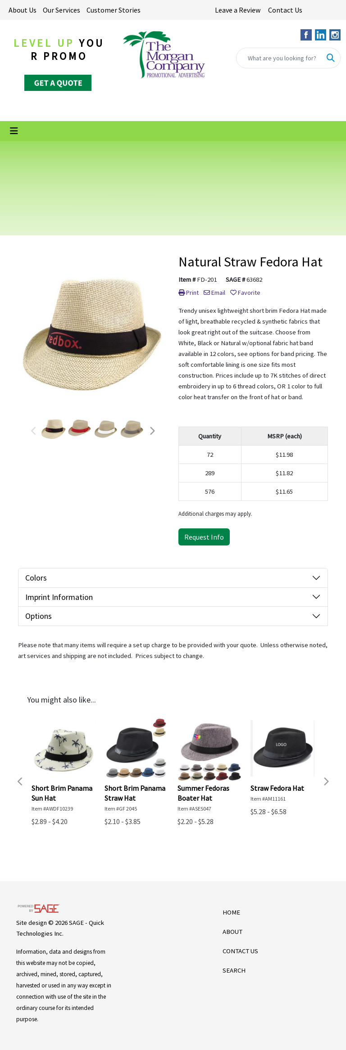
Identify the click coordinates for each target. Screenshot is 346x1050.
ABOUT (232, 932)
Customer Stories (113, 9)
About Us (22, 9)
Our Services (61, 9)
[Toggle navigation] (14, 131)
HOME (231, 912)
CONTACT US (240, 951)
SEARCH (234, 970)
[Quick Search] (279, 58)
